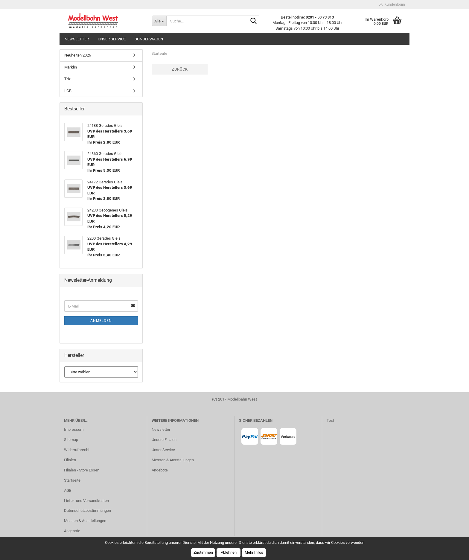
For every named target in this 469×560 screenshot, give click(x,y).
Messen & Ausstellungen (85, 520)
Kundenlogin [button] (392, 4)
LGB (67, 91)
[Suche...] (159, 21)
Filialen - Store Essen (81, 470)
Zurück (180, 69)
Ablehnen (229, 552)
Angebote (72, 531)
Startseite (72, 480)
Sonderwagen (149, 39)
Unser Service (112, 39)
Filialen (70, 460)
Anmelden (101, 321)
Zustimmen (203, 552)
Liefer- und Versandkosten (86, 500)
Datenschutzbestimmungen (87, 510)
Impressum (73, 429)
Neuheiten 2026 (77, 55)
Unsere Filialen (164, 439)
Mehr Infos (254, 552)
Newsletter (77, 39)
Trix (67, 79)
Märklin (70, 67)
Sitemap (71, 439)
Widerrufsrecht (76, 450)
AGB (67, 490)
